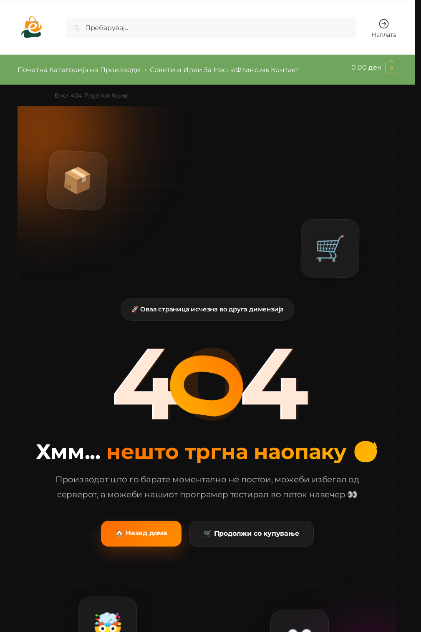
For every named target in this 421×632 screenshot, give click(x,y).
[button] (374, 67)
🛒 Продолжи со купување (251, 528)
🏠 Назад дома (141, 528)
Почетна (30, 91)
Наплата (383, 28)
